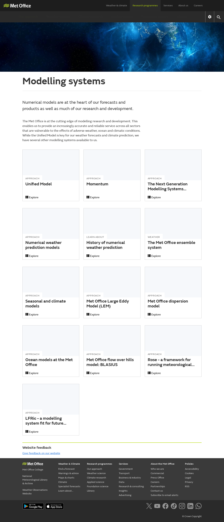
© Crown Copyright (192, 516)
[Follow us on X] (149, 506)
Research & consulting (131, 486)
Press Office (157, 477)
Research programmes (145, 5)
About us (183, 5)
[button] (218, 17)
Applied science (122, 17)
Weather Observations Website (35, 491)
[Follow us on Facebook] (166, 506)
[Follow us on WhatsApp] (198, 506)
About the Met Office (162, 463)
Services (168, 5)
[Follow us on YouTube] (158, 506)
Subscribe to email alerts (164, 495)
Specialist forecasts (69, 486)
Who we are (157, 468)
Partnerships (158, 486)
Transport (124, 473)
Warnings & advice (68, 473)
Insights (123, 490)
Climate (62, 482)
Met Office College (32, 469)
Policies (189, 463)
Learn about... (65, 490)
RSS (187, 486)
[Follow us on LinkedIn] (191, 506)
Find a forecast (66, 468)
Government (126, 468)
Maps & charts (66, 477)
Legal (188, 477)
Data (121, 482)
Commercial (157, 473)
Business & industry (130, 477)
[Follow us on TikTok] (174, 506)
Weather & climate (116, 5)
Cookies (189, 473)
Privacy (189, 482)
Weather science (58, 17)
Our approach (28, 17)
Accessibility (192, 468)
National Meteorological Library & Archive (34, 480)
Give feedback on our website (41, 453)
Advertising (125, 495)
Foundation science (155, 17)
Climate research (90, 17)
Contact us (157, 490)
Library (182, 17)
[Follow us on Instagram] (182, 506)
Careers (198, 5)
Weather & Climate (69, 463)
